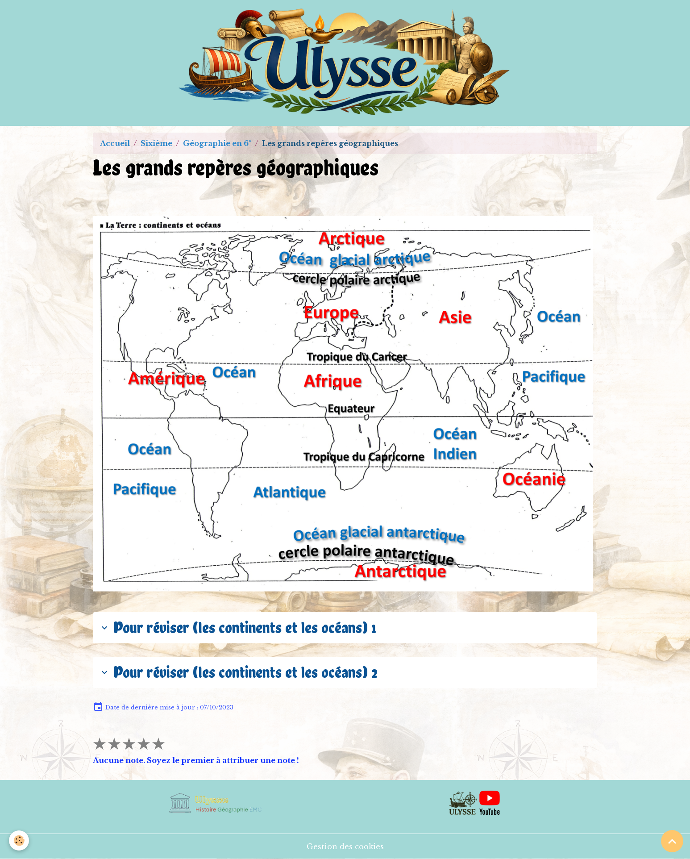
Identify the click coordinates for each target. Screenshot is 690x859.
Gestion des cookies (345, 846)
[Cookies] (19, 840)
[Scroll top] (672, 841)
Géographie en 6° (217, 143)
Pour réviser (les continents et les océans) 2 (238, 672)
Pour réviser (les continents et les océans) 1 (237, 627)
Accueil (115, 143)
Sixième (156, 143)
